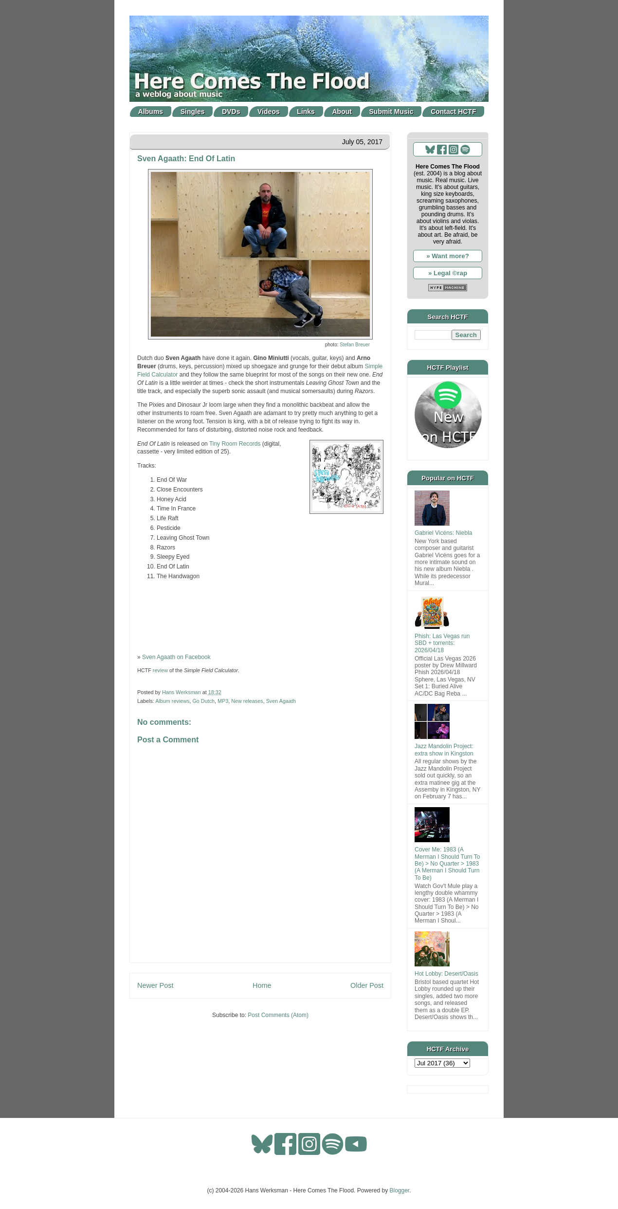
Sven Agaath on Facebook (176, 657)
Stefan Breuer (355, 344)
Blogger (400, 1190)
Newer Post (155, 985)
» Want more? (447, 256)
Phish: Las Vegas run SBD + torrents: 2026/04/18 (442, 643)
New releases (247, 701)
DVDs (231, 111)
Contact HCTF (453, 111)
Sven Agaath (281, 701)
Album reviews (172, 701)
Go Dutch (203, 701)
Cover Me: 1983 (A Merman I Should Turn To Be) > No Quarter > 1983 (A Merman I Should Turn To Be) (447, 863)
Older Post (366, 985)
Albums (150, 111)
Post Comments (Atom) (278, 1015)
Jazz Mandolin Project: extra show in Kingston (444, 749)
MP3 (223, 701)
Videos (268, 111)
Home (262, 985)
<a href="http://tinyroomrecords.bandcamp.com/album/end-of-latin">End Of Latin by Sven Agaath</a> (260, 615)
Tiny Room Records (235, 443)
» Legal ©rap (447, 273)
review (160, 670)
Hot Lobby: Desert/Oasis (446, 973)
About (342, 111)
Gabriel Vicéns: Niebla (444, 532)
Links (306, 111)
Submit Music (391, 111)
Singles (193, 111)
